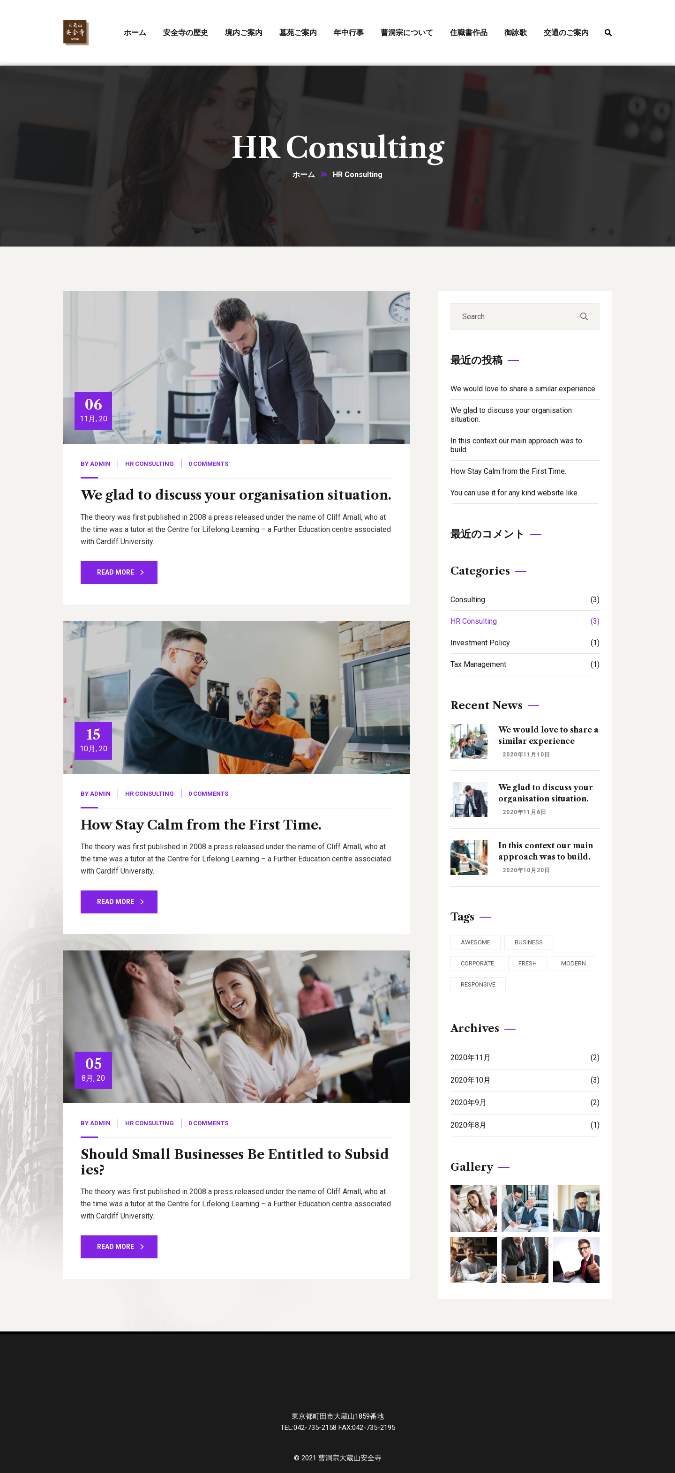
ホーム (303, 174)
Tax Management (525, 664)
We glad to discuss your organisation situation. (236, 495)
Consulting (525, 599)
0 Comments (208, 463)
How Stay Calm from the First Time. (201, 825)
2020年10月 (525, 1080)
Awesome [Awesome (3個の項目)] (475, 942)
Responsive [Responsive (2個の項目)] (478, 984)
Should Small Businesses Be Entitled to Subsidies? (235, 1162)
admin (100, 463)
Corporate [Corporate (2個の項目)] (477, 963)
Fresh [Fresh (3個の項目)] (527, 963)
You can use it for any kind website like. (514, 492)
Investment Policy (525, 642)
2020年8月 (525, 1125)
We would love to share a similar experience (522, 388)
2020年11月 (525, 1057)
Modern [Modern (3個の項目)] (573, 963)
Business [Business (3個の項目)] (529, 942)
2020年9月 (525, 1102)
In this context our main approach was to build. (516, 445)
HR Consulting (149, 463)
